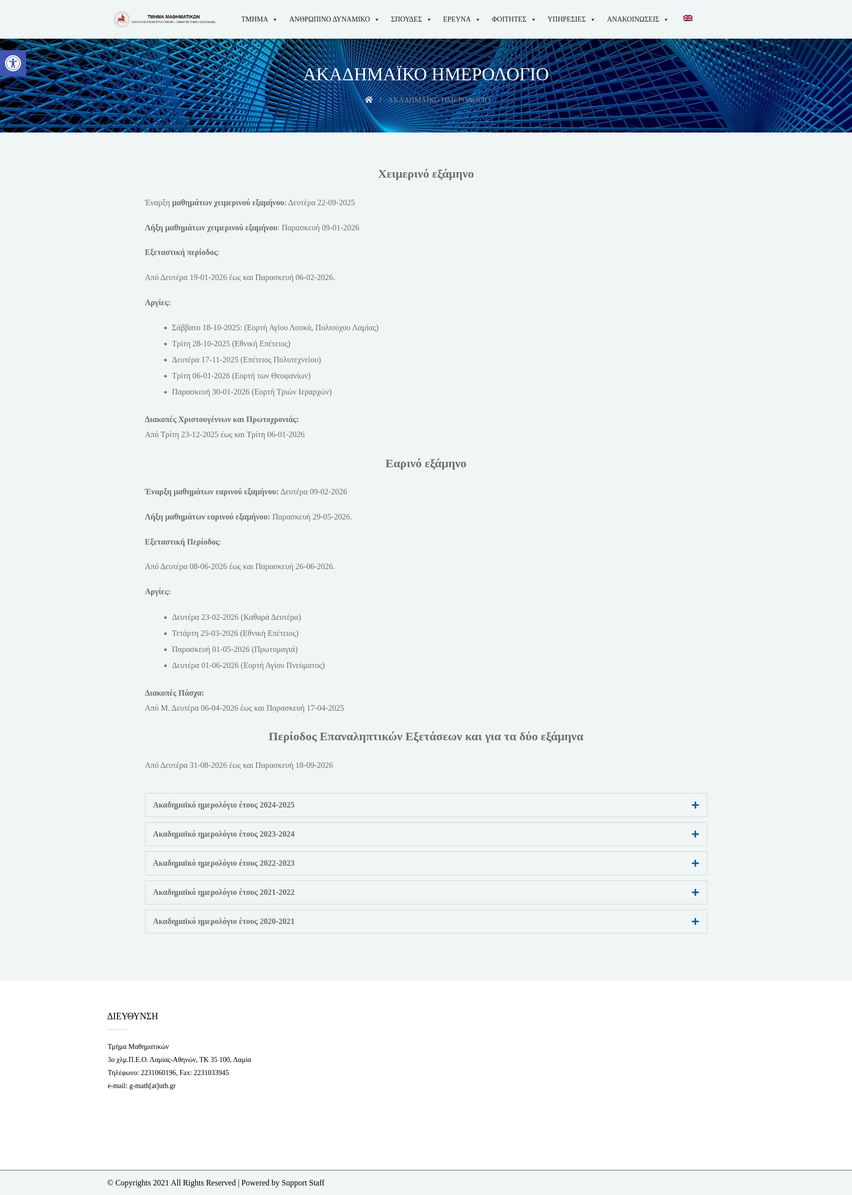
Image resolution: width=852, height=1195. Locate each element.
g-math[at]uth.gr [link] (153, 1086)
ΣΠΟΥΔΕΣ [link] (411, 19)
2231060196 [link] (158, 1073)
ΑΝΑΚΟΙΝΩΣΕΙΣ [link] (638, 19)
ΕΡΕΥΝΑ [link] (462, 19)
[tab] (426, 805)
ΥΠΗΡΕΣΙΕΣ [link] (572, 19)
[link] (13, 63)
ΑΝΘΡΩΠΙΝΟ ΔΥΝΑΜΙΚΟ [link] (334, 19)
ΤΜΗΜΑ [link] (260, 19)
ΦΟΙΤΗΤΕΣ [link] (514, 19)
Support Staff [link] (303, 1182)
